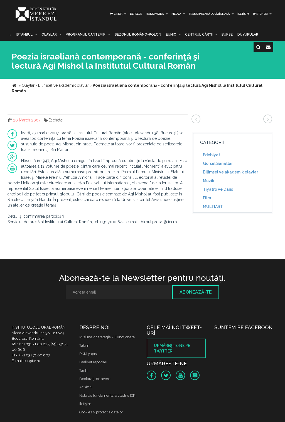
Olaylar (49, 34)
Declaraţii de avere (94, 379)
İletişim (243, 13)
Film (207, 198)
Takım (84, 345)
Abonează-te (196, 292)
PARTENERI (260, 13)
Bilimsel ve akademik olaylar (230, 172)
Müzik (208, 180)
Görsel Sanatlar (218, 163)
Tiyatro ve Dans (218, 189)
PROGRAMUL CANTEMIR (85, 34)
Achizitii (85, 387)
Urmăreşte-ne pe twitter (172, 348)
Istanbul (24, 34)
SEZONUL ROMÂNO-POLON (138, 34)
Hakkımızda (155, 13)
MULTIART (213, 206)
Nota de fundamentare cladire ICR (107, 395)
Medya (176, 13)
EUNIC (171, 34)
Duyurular (247, 34)
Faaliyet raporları (93, 362)
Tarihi (83, 370)
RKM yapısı (88, 354)
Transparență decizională (209, 13)
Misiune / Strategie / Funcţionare (107, 337)
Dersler (136, 13)
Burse (227, 34)
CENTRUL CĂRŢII (199, 34)
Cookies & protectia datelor (101, 412)
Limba (115, 13)
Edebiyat (211, 155)
